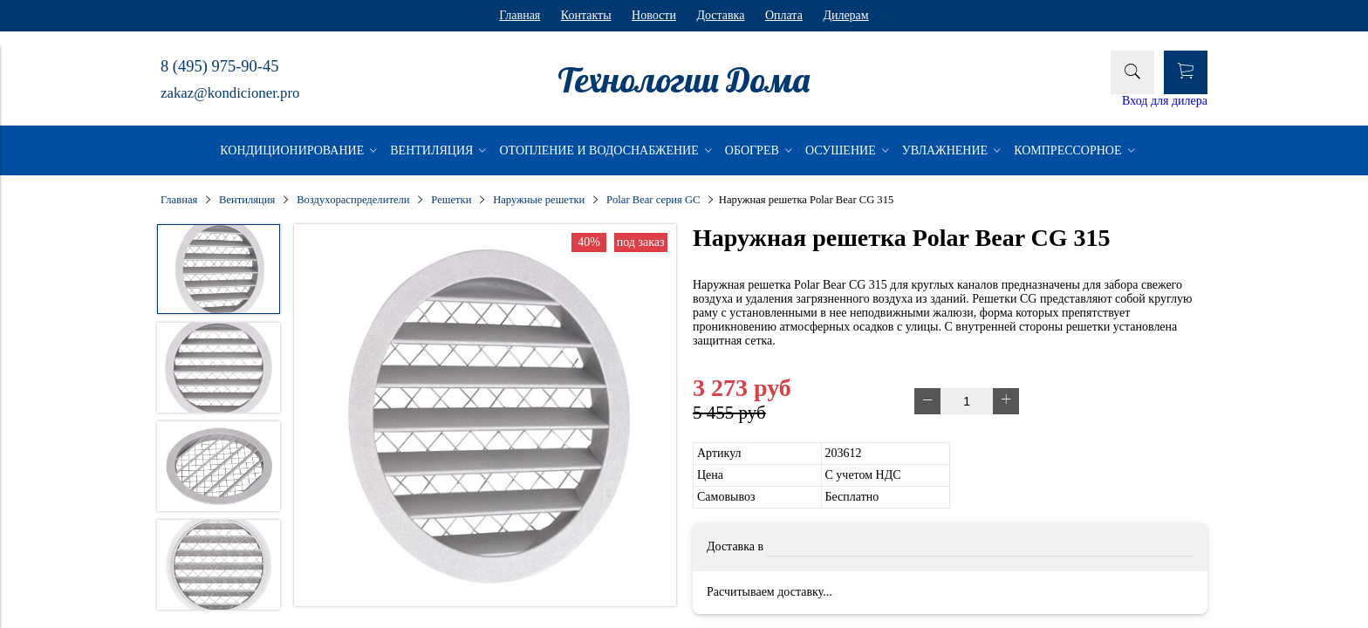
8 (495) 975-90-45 (219, 66)
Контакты (586, 15)
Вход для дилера (1164, 100)
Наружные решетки (539, 200)
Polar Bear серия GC (653, 200)
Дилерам (845, 15)
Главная (519, 15)
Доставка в (735, 546)
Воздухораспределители (353, 200)
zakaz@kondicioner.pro (230, 93)
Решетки (451, 200)
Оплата (784, 15)
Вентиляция (247, 200)
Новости (654, 15)
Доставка (720, 15)
